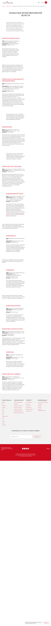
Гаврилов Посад (5, 581)
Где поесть (28, 569)
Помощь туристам (29, 574)
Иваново (3, 567)
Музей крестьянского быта (34, 50)
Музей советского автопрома (35, 229)
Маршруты (16, 569)
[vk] (23, 614)
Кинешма (3, 571)
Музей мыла (10, 380)
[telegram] (26, 614)
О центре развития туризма (43, 567)
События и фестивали (18, 567)
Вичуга (3, 583)
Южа (3, 579)
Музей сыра (10, 505)
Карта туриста (28, 576)
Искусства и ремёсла (18, 571)
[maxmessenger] (28, 614)
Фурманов (4, 590)
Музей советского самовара (35, 535)
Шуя (3, 574)
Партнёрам (40, 569)
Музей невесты (11, 324)
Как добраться (29, 572)
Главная (3, 6)
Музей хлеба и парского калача (36, 473)
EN (42, 2)
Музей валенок (31, 167)
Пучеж (3, 588)
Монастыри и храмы (17, 572)
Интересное (8, 6)
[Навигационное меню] (45, 2)
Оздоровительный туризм (18, 578)
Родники (3, 586)
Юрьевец (4, 572)
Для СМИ (39, 571)
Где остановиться (29, 567)
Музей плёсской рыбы (13, 442)
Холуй (3, 578)
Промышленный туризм (18, 576)
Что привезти (28, 571)
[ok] (24, 614)
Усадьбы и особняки (18, 574)
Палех (3, 576)
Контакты (39, 572)
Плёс (3, 569)
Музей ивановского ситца (14, 258)
